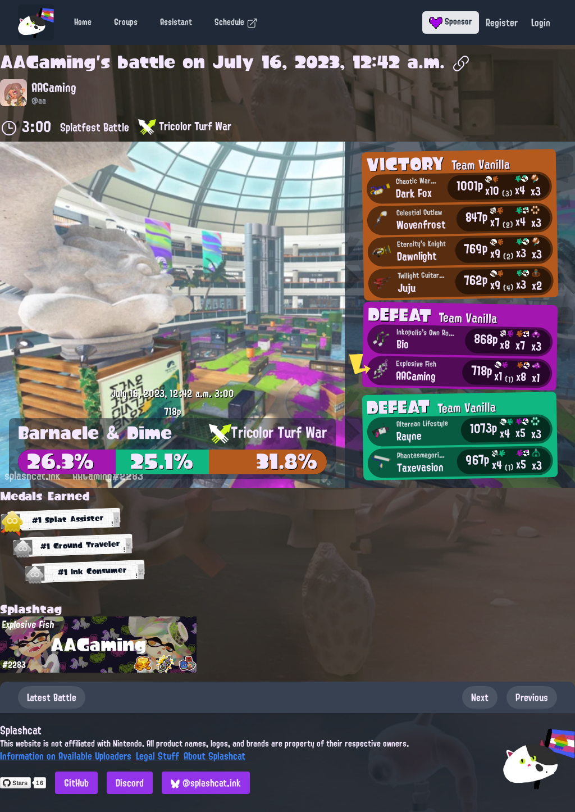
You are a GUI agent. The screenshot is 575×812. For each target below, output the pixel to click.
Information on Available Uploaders (65, 756)
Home (83, 22)
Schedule (236, 22)
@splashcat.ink (206, 783)
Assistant (176, 22)
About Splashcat (214, 756)
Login (540, 22)
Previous (531, 697)
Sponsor (450, 21)
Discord (130, 783)
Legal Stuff (157, 756)
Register (502, 22)
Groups (126, 22)
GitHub (76, 783)
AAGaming (48, 62)
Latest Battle (51, 697)
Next (480, 697)
